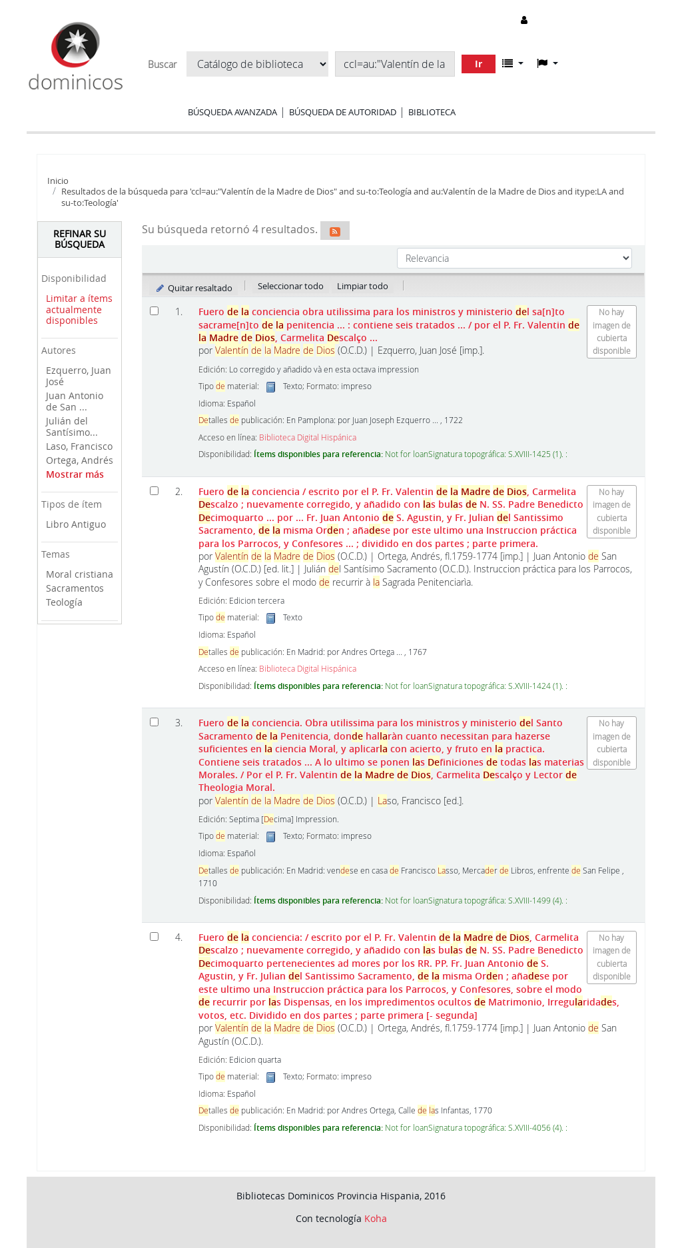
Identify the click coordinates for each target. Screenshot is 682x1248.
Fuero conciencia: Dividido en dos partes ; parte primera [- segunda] (408, 976)
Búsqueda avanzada (232, 112)
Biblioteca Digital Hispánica (307, 437)
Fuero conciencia (390, 517)
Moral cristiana (79, 574)
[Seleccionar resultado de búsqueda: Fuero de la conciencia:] (154, 936)
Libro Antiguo (76, 524)
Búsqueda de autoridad (342, 112)
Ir (478, 63)
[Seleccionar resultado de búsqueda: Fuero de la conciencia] (154, 311)
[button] (512, 63)
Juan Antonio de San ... (74, 401)
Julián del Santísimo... (72, 426)
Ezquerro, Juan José (78, 376)
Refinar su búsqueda (79, 239)
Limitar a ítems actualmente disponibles (79, 309)
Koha (375, 1218)
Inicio (58, 180)
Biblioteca (432, 112)
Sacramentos (75, 588)
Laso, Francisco (79, 446)
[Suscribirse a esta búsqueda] (335, 230)
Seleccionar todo (291, 286)
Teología (64, 602)
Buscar (162, 65)
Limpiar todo (362, 286)
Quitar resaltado (193, 288)
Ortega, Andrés (79, 460)
